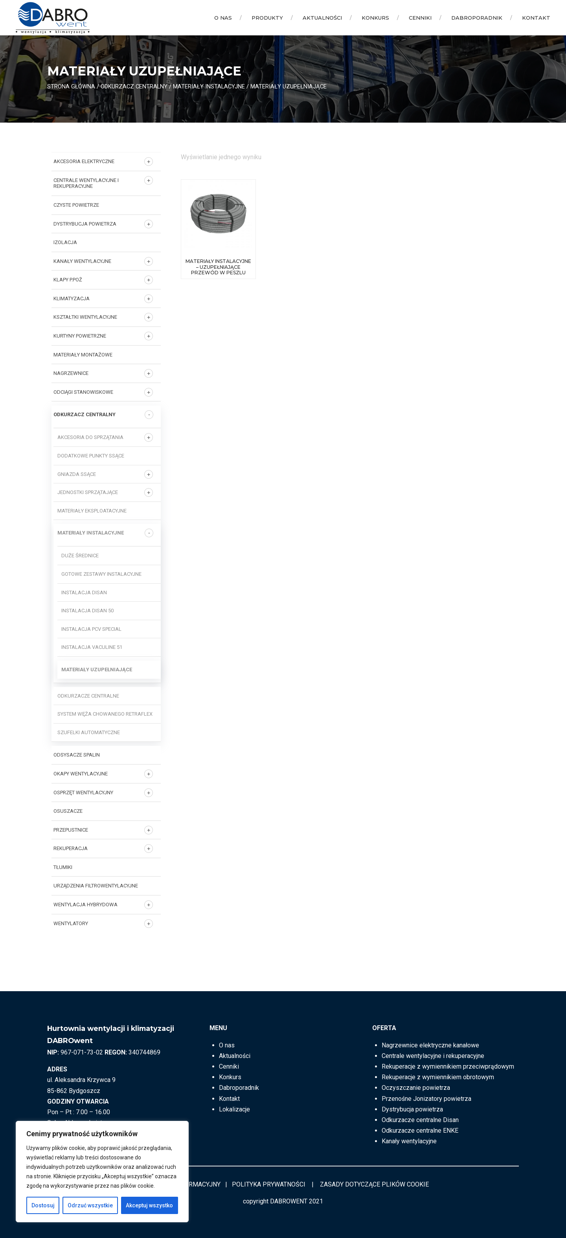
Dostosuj (43, 1205)
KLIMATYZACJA (71, 298)
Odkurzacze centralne (88, 696)
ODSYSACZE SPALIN (76, 755)
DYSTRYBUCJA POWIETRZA (84, 224)
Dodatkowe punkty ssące (90, 456)
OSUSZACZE (68, 811)
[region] (102, 1171)
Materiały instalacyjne (209, 86)
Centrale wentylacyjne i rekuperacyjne (86, 183)
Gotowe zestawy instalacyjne (101, 574)
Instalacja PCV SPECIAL (91, 629)
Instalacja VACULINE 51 (91, 647)
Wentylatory (70, 923)
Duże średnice (80, 555)
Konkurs (375, 18)
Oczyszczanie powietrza (416, 1087)
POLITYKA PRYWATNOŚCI (268, 1184)
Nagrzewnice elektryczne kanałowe (430, 1045)
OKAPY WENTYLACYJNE (80, 774)
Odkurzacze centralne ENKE (420, 1130)
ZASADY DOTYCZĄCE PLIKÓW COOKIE (374, 1184)
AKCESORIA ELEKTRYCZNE (83, 161)
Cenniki (420, 18)
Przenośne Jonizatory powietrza (426, 1098)
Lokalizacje (234, 1109)
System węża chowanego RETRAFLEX (105, 714)
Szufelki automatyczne (88, 732)
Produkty (267, 18)
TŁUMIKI (62, 867)
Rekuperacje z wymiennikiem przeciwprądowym (448, 1066)
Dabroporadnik (476, 18)
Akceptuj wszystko (149, 1205)
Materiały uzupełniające (96, 669)
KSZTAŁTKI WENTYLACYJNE (85, 317)
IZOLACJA (65, 242)
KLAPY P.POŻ (67, 280)
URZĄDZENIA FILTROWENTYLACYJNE (95, 886)
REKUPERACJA (70, 848)
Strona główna (71, 86)
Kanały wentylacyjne (409, 1141)
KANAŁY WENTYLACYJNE (82, 261)
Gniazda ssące (76, 474)
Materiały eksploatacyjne (92, 511)
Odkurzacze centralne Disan (420, 1120)
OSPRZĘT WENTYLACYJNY (83, 792)
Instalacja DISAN (84, 592)
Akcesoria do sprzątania (90, 437)
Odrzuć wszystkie (90, 1205)
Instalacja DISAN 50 (87, 610)
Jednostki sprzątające (87, 492)
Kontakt (536, 18)
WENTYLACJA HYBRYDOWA (85, 904)
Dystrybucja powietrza (412, 1109)
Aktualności (322, 18)
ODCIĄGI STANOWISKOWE (83, 392)
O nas (223, 18)
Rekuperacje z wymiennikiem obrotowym (438, 1077)
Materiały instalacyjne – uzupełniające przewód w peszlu (218, 267)
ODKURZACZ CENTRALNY (134, 86)
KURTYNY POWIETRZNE (79, 336)
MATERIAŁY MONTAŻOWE (82, 355)
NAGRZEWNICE (70, 373)
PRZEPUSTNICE (70, 830)
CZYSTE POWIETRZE (76, 205)
